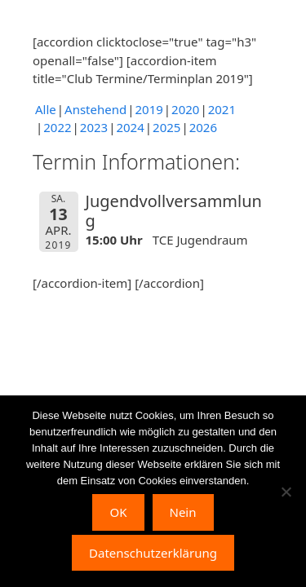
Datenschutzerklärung (153, 553)
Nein (183, 512)
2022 (57, 127)
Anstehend (95, 109)
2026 (203, 127)
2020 (185, 109)
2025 (166, 127)
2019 (148, 109)
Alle (45, 109)
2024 (130, 127)
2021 (222, 109)
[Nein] (285, 491)
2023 (94, 127)
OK (117, 512)
